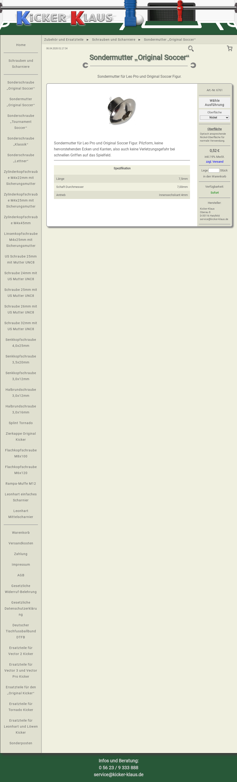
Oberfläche (214, 112)
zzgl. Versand (214, 161)
